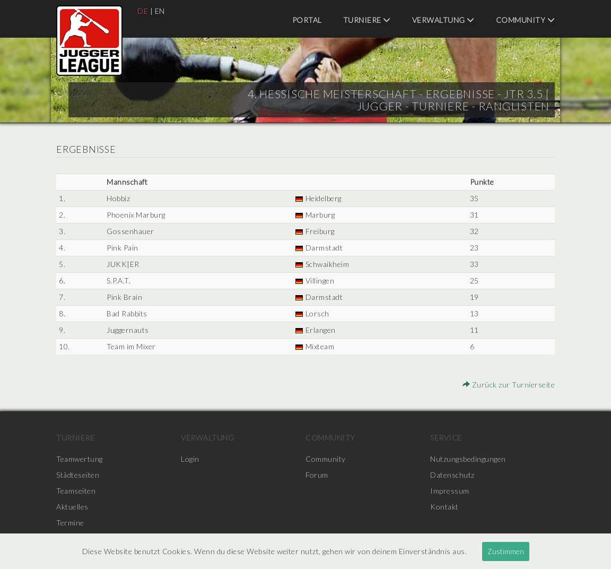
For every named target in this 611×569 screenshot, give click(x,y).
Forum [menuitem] (317, 474)
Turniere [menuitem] (367, 19)
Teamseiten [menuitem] (75, 490)
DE (142, 10)
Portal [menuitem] (307, 19)
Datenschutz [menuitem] (452, 474)
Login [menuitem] (190, 458)
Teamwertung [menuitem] (79, 458)
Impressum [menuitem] (449, 490)
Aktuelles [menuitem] (72, 506)
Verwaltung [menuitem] (443, 19)
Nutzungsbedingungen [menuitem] (468, 458)
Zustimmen (505, 551)
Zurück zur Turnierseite (508, 384)
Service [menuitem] (446, 437)
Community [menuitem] (525, 19)
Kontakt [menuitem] (444, 506)
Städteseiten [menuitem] (77, 474)
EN (160, 10)
